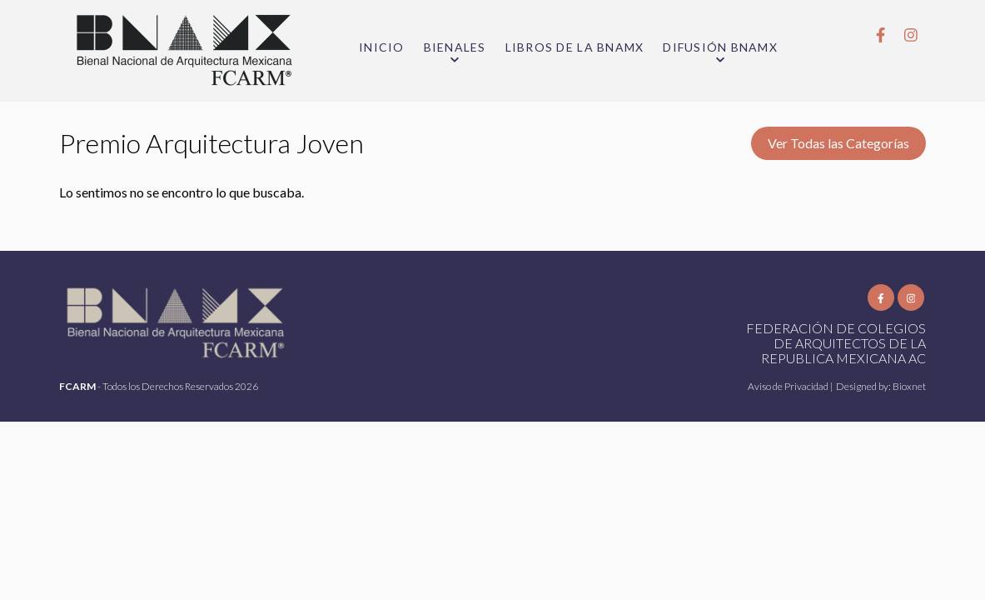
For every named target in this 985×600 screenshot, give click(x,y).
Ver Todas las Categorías (838, 143)
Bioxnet (909, 386)
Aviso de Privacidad (789, 386)
